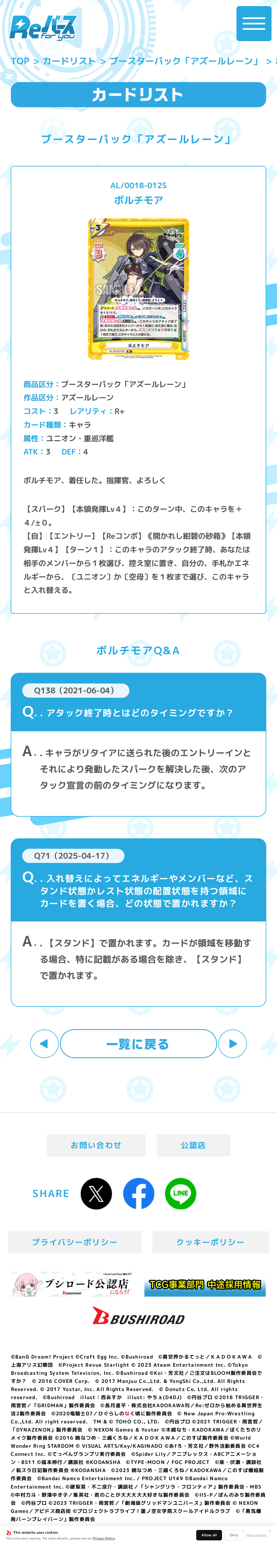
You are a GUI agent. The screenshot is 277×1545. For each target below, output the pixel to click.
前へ (44, 1043)
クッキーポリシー (210, 1242)
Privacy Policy (104, 1538)
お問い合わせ (96, 1145)
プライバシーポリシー (75, 1242)
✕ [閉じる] (270, 1531)
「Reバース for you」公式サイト (43, 28)
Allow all (209, 1535)
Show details (256, 1535)
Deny (234, 1535)
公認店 (193, 1145)
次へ (232, 1043)
